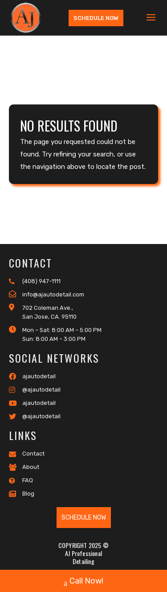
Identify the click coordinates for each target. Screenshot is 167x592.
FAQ (21, 480)
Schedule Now (95, 18)
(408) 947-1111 (35, 281)
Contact (27, 453)
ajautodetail (32, 376)
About (24, 467)
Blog (21, 493)
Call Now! (83, 582)
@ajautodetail (35, 389)
